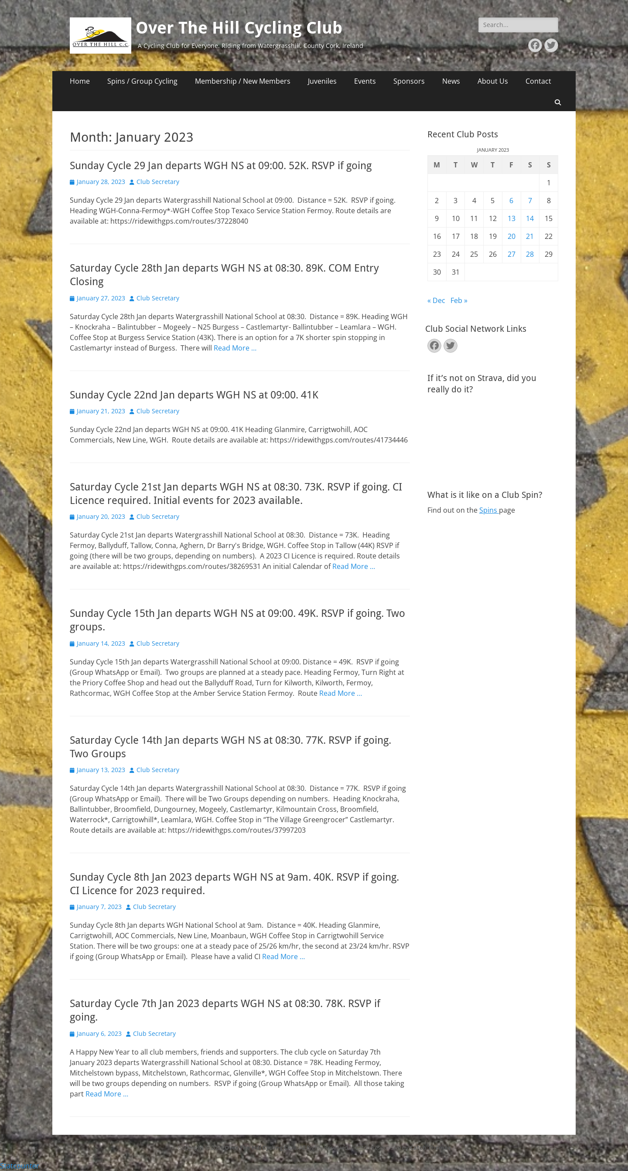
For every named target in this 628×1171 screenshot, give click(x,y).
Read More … (235, 348)
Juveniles (322, 81)
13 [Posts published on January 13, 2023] (511, 218)
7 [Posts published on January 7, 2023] (530, 200)
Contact (538, 81)
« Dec (436, 300)
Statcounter (19, 1166)
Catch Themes (430, 1147)
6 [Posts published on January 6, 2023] (511, 200)
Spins (489, 510)
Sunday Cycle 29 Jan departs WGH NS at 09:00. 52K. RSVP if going (221, 166)
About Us (493, 81)
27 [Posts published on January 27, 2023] (511, 254)
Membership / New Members (242, 81)
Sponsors (409, 81)
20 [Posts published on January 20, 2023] (511, 236)
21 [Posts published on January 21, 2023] (530, 236)
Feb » (459, 300)
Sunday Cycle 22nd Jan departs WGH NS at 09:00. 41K (194, 395)
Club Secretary (158, 181)
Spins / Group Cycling (142, 81)
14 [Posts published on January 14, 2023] (530, 218)
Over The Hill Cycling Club (239, 27)
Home (80, 81)
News (451, 81)
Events (365, 81)
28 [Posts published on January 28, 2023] (530, 254)
